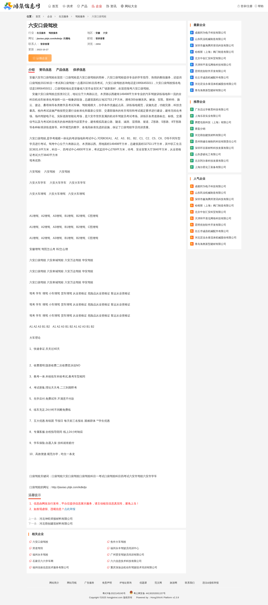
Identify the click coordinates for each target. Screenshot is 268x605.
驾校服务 (80, 16)
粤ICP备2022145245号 (114, 593)
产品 (82, 6)
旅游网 (173, 582)
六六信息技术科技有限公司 (126, 560)
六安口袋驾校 (40, 541)
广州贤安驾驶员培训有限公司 (127, 554)
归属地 (66, 38)
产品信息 (62, 69)
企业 (97, 6)
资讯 (111, 6)
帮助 (258, 6)
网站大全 (129, 6)
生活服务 (64, 16)
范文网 (158, 582)
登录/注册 (244, 6)
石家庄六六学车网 (43, 560)
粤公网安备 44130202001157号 (147, 593)
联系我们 (190, 582)
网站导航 (72, 582)
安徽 (98, 33)
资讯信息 (45, 69)
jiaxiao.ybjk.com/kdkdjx (49, 38)
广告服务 (89, 582)
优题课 (143, 582)
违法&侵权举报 (210, 582)
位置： (30, 16)
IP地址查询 (126, 582)
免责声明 (107, 582)
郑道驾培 (38, 548)
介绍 (31, 69)
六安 (105, 33)
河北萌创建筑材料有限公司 (56, 523)
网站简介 (54, 582)
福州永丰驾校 (40, 554)
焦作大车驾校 (118, 541)
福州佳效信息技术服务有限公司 (51, 567)
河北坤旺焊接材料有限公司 (56, 518)
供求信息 (79, 69)
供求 (67, 6)
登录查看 (100, 38)
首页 (53, 6)
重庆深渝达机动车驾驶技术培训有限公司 (133, 567)
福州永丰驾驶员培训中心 (124, 548)
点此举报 (69, 509)
